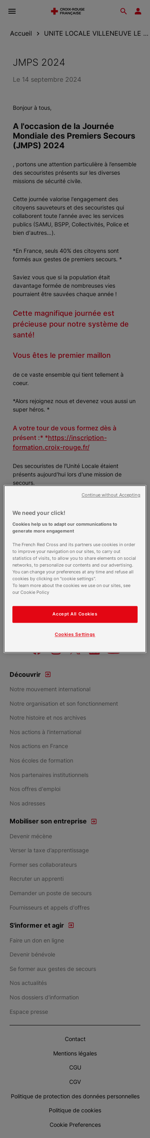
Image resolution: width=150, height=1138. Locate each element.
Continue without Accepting (111, 495)
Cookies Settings (75, 635)
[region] (75, 569)
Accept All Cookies (74, 614)
